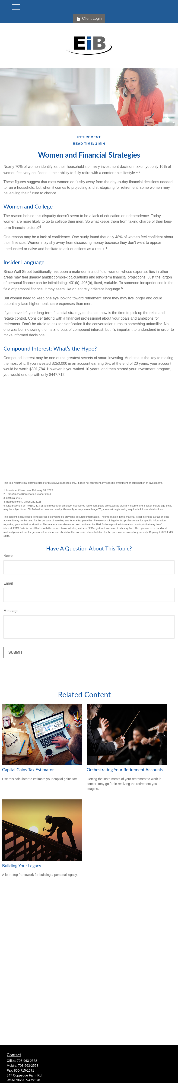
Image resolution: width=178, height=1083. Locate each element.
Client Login (89, 19)
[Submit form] (15, 652)
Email (8, 583)
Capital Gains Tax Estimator (28, 769)
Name (8, 556)
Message (11, 611)
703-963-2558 (27, 1061)
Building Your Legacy (21, 865)
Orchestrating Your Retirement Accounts (125, 769)
